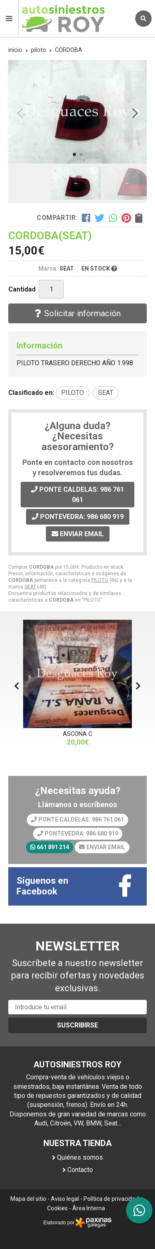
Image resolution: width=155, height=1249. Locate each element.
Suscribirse (77, 1025)
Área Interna (88, 1208)
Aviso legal (65, 1198)
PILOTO (99, 580)
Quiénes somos (80, 1157)
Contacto (80, 1170)
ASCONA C (77, 734)
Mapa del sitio (28, 1198)
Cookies (57, 1208)
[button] (74, 154)
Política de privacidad (110, 1198)
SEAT (30, 587)
